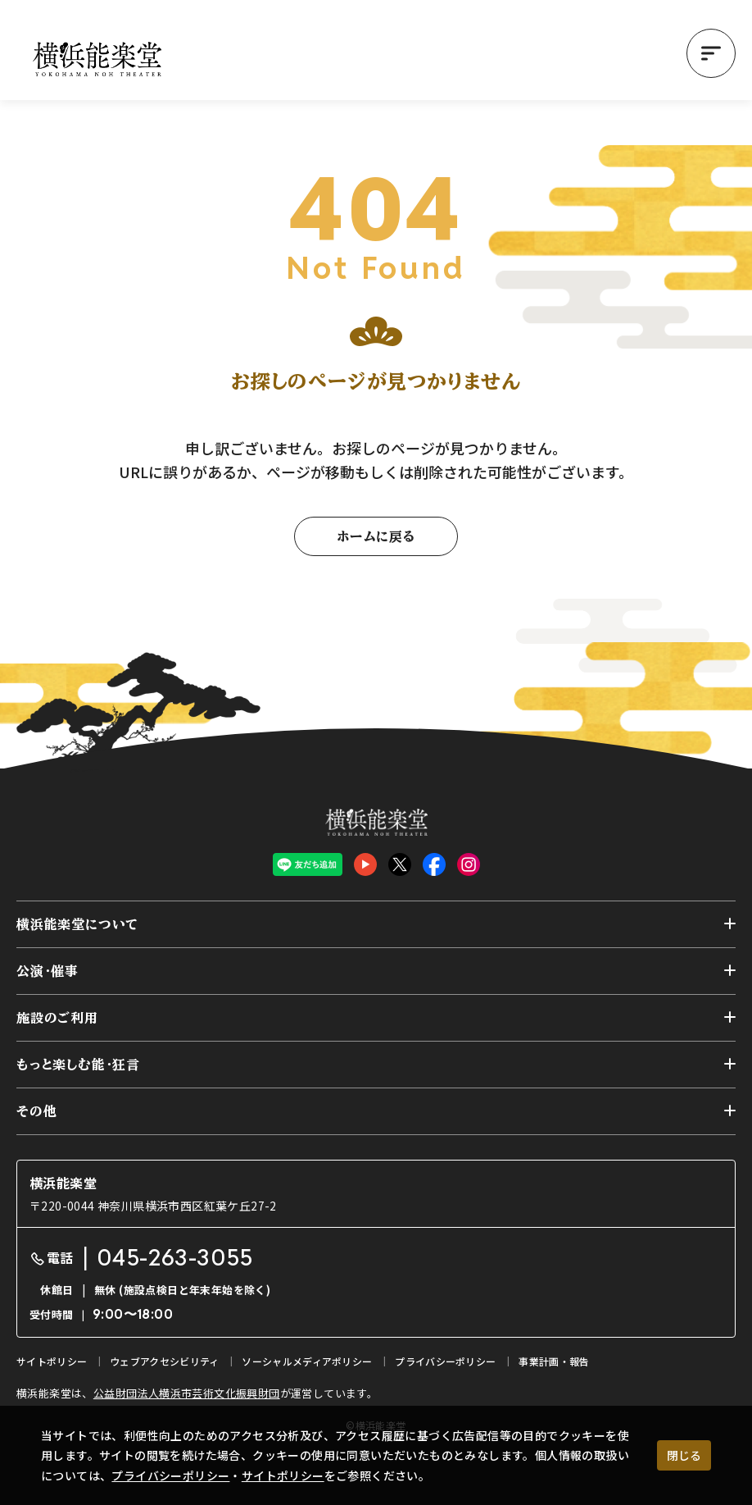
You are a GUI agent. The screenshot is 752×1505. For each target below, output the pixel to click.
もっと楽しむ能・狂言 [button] (78, 1064)
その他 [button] (36, 1111)
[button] (711, 53)
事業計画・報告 (554, 1361)
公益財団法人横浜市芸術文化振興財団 (186, 1393)
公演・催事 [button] (47, 971)
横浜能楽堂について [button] (77, 924)
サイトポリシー (283, 1475)
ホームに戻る (376, 536)
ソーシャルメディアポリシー (307, 1361)
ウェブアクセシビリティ (164, 1361)
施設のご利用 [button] (57, 1017)
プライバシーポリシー (170, 1475)
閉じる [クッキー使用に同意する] (684, 1455)
